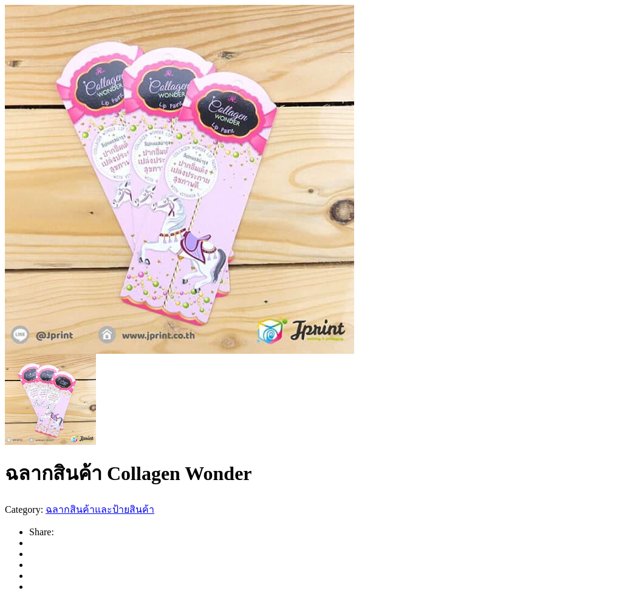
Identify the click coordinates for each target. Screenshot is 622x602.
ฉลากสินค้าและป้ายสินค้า (100, 509)
